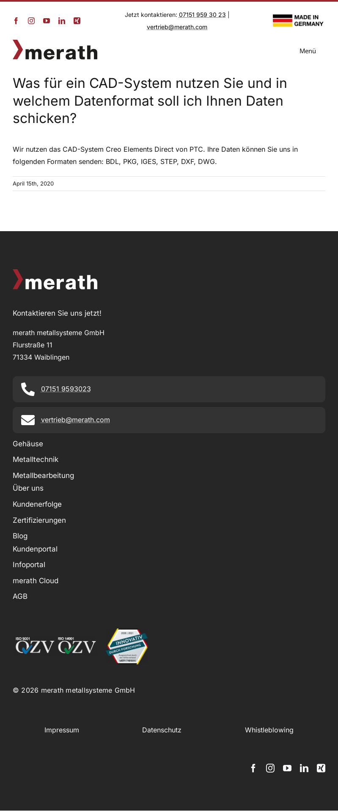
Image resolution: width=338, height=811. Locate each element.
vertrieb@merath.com (177, 26)
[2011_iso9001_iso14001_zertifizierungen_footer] (55, 640)
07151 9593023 (66, 389)
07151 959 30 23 (202, 14)
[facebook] (16, 20)
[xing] (77, 20)
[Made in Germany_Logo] (299, 18)
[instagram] (31, 20)
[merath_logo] (55, 43)
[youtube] (46, 20)
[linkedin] (61, 20)
